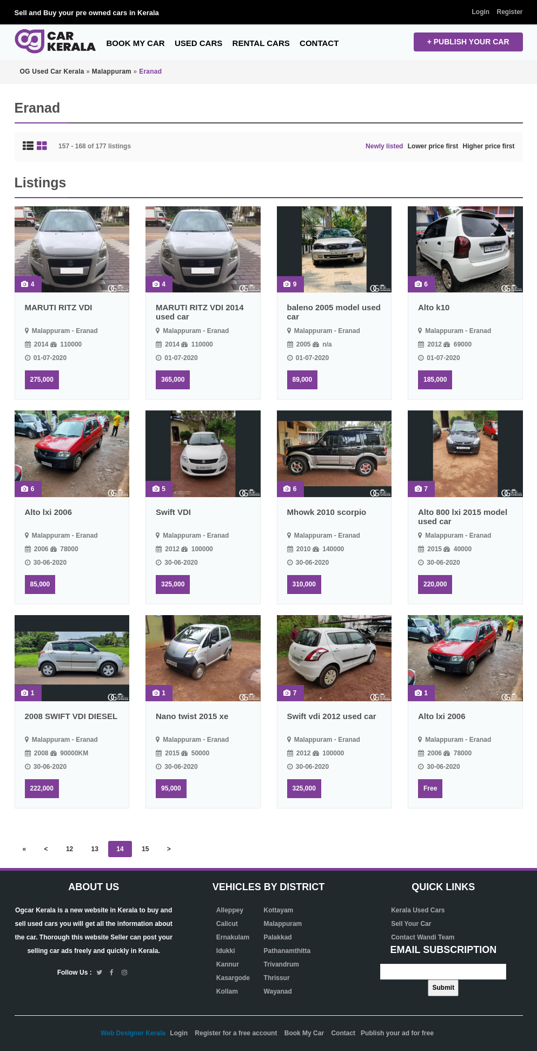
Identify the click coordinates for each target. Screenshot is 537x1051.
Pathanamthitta (287, 951)
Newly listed (384, 146)
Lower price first (433, 146)
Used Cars (198, 43)
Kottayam (279, 910)
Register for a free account (236, 1033)
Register (509, 12)
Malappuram (283, 924)
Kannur (227, 964)
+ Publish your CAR (468, 41)
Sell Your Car (411, 924)
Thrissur (277, 978)
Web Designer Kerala (133, 1033)
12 (69, 849)
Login (480, 12)
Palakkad (278, 937)
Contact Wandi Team (422, 937)
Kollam (227, 991)
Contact (319, 43)
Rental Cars (261, 43)
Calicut (227, 924)
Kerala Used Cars (418, 910)
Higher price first (488, 146)
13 (94, 849)
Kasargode (233, 978)
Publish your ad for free (397, 1033)
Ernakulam (232, 937)
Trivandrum (281, 964)
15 (145, 849)
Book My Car (136, 43)
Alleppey (229, 910)
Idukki (225, 951)
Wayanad (278, 991)
